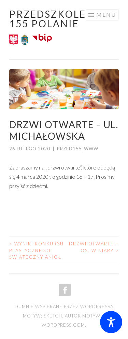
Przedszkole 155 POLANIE (47, 18)
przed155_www (77, 148)
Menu (106, 14)
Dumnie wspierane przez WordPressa (64, 306)
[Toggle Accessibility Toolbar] (111, 322)
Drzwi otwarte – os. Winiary (94, 247)
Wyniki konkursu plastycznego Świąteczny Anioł (36, 250)
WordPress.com (63, 325)
